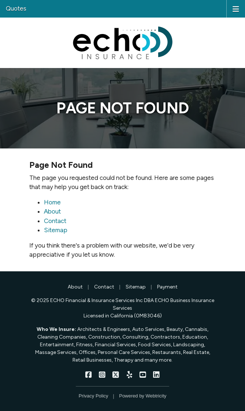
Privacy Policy (93, 396)
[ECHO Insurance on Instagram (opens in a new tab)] (102, 374)
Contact (55, 221)
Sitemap (55, 230)
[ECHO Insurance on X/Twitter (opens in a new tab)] (116, 374)
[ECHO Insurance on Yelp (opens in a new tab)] (129, 374)
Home (52, 202)
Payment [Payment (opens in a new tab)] (167, 287)
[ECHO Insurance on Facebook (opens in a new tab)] (89, 374)
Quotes (16, 8)
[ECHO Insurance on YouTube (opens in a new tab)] (143, 374)
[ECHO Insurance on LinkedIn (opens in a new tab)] (157, 374)
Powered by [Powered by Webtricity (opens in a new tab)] (142, 396)
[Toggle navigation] (236, 8)
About (52, 211)
